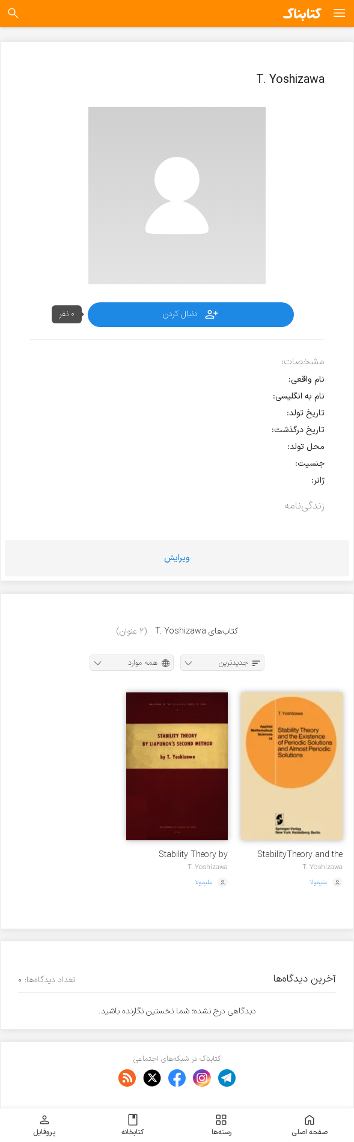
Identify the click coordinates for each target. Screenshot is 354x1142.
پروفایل (44, 1125)
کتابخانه (132, 1125)
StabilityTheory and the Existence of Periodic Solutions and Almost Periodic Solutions (300, 855)
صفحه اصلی (309, 1125)
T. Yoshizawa (322, 867)
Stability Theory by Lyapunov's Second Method (191, 855)
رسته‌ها (221, 1125)
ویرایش (177, 558)
